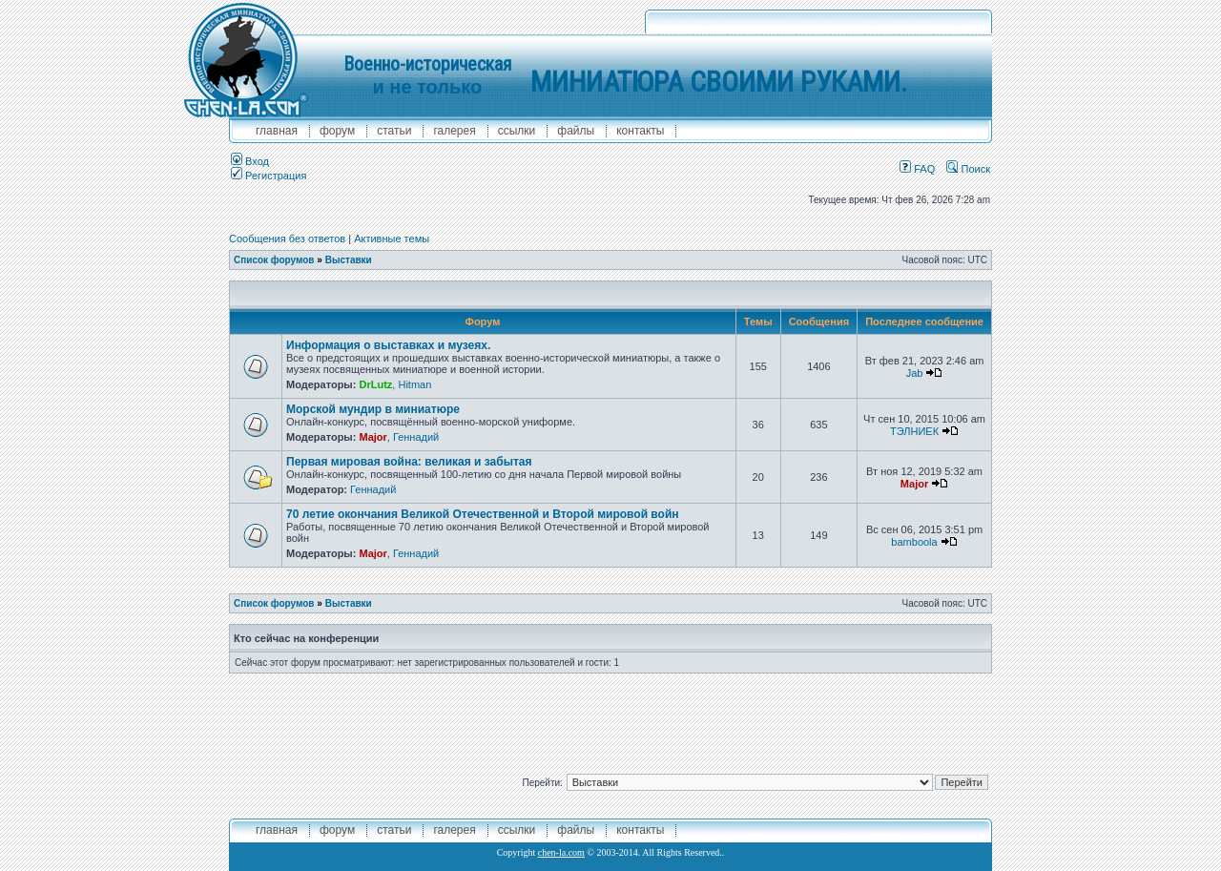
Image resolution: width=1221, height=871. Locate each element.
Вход (250, 161)
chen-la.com (561, 852)
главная (277, 130)
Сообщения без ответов (287, 238)
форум (337, 130)
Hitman (414, 384)
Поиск (968, 169)
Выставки (348, 260)
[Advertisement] (610, 716)
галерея (454, 130)
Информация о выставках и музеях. (388, 345)
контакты (640, 130)
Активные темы (391, 238)
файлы (575, 130)
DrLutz (375, 384)
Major (372, 437)
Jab (914, 373)
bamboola (914, 542)
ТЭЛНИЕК (914, 431)
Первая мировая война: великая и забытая (409, 461)
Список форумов (274, 260)
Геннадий (416, 437)
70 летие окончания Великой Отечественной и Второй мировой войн (482, 514)
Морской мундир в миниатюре (373, 409)
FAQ (917, 169)
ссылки (517, 130)
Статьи (394, 130)
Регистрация (268, 175)
